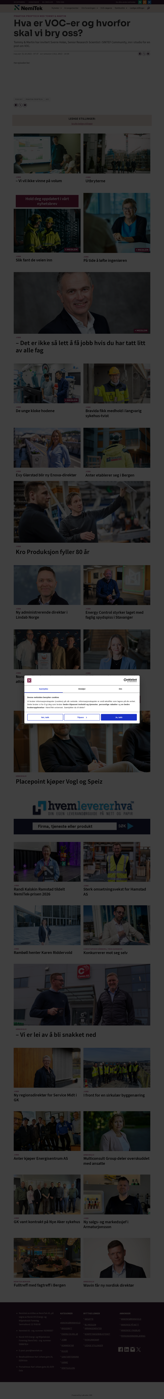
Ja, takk (118, 717)
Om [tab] (120, 689)
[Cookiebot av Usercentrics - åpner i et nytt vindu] (125, 680)
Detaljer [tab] (82, 689)
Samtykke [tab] (43, 689)
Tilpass (82, 717)
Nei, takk (45, 717)
